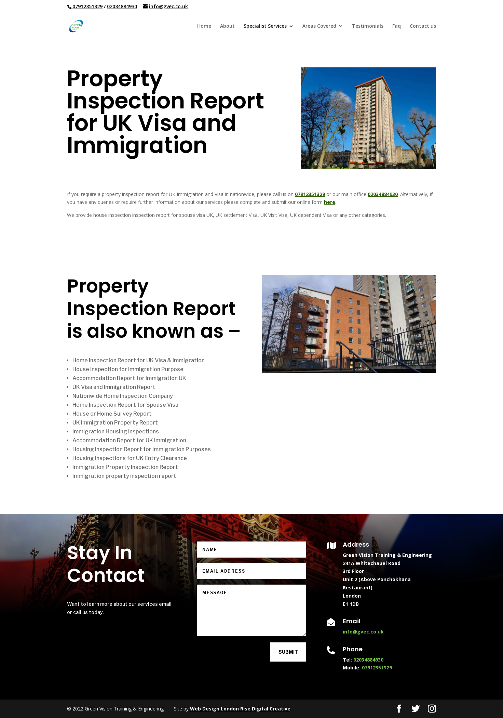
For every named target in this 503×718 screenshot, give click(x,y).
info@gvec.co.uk (363, 631)
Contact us (423, 26)
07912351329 (87, 6)
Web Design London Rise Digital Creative (240, 708)
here (329, 202)
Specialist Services (265, 26)
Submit (288, 652)
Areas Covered (319, 26)
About (227, 26)
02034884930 (122, 6)
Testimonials (367, 26)
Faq (396, 26)
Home (204, 26)
